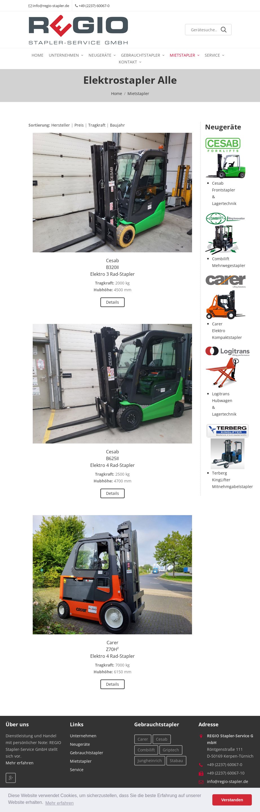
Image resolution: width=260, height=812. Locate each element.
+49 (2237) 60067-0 (94, 5)
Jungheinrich (150, 760)
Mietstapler (182, 55)
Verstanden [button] (232, 800)
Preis (79, 125)
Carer (143, 739)
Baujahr (117, 125)
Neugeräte (100, 55)
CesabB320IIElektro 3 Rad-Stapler (112, 267)
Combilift (146, 750)
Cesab (162, 739)
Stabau (176, 760)
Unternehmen (64, 55)
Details (112, 302)
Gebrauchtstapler (140, 55)
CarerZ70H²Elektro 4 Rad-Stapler (112, 649)
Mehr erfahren (20, 762)
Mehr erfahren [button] (59, 803)
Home (37, 55)
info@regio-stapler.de (51, 5)
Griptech (171, 750)
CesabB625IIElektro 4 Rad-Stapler (112, 458)
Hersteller (60, 125)
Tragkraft (96, 125)
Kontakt (128, 62)
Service (212, 55)
